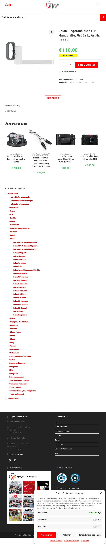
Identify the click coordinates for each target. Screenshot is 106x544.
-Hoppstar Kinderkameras (19, 228)
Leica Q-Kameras (20, 284)
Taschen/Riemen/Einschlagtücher (22, 391)
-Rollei (12, 336)
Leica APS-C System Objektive (25, 246)
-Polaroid (13, 329)
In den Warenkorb (86, 65)
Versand (58, 436)
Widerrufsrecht (61, 427)
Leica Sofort (18, 311)
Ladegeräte (13, 374)
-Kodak (12, 235)
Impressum (85, 541)
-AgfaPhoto (13, 207)
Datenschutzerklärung (71, 541)
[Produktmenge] (66, 64)
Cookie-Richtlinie (56, 541)
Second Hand (13, 398)
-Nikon (12, 318)
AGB (56, 453)
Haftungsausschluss (63, 431)
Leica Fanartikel (19, 260)
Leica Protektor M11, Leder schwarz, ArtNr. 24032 (16, 159)
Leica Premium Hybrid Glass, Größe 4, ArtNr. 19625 (65, 159)
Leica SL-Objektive (20, 305)
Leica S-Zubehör (19, 298)
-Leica (11, 239)
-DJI (11, 214)
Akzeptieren (46, 535)
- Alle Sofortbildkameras (19, 204)
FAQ (56, 422)
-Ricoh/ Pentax (15, 332)
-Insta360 (13, 232)
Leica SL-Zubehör (20, 308)
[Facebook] (10, 460)
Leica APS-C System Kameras (25, 242)
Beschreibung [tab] (53, 98)
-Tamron (12, 346)
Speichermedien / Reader (19, 380)
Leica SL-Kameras (20, 301)
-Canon (12, 211)
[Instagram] (15, 460)
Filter (11, 370)
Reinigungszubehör (16, 377)
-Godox (12, 221)
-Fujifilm (12, 218)
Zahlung (58, 440)
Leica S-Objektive (20, 294)
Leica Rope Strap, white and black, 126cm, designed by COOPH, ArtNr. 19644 (41, 162)
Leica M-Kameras (20, 274)
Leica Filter (17, 267)
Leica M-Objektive (20, 277)
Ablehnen (67, 535)
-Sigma (12, 339)
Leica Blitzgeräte (20, 253)
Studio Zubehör (15, 387)
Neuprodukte (13, 193)
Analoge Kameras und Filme (20, 356)
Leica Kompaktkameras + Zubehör (26, 270)
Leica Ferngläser (19, 263)
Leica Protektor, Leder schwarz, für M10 (89, 157)
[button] (100, 493)
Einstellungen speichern (90, 535)
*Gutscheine (14, 353)
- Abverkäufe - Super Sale (19, 197)
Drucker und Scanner (17, 363)
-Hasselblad (14, 225)
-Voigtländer (14, 349)
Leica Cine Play (19, 256)
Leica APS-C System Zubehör (25, 249)
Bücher (12, 360)
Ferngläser (13, 367)
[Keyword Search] (50, 17)
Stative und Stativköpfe (18, 384)
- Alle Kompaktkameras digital (21, 201)
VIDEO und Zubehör (16, 394)
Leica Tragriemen (37, 154)
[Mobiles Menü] (99, 5)
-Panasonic (13, 325)
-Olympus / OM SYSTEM (18, 322)
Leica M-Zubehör (74, 82)
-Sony (11, 343)
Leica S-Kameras (20, 291)
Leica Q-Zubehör (88, 82)
